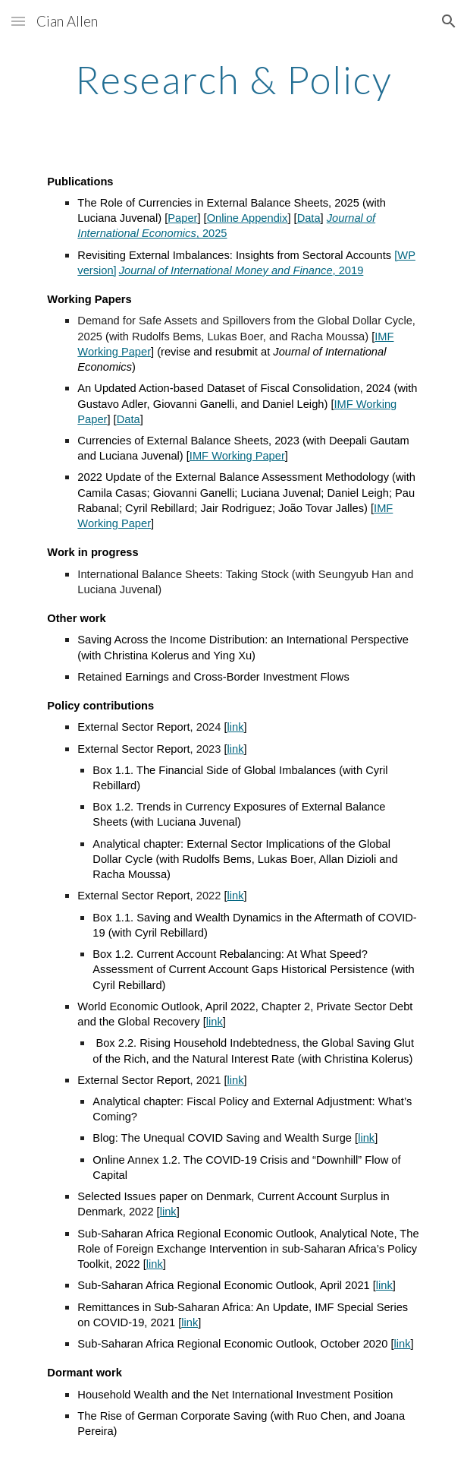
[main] (233, 79)
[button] (18, 21)
